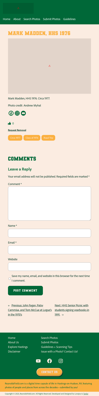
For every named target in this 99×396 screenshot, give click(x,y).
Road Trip (48, 137)
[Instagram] (17, 113)
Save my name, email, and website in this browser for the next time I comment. (51, 278)
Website (12, 259)
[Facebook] (11, 113)
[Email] (23, 113)
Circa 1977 (15, 137)
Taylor (85, 393)
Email (12, 242)
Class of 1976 (32, 137)
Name (12, 225)
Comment (15, 184)
